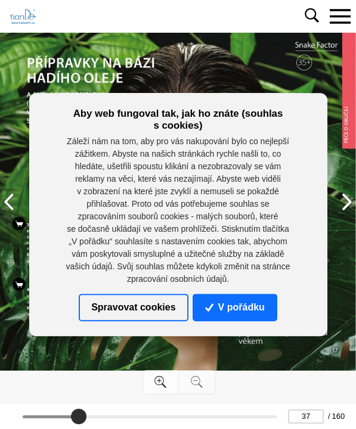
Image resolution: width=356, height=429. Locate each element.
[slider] (78, 416)
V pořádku (235, 307)
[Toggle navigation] (340, 16)
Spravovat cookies (133, 307)
